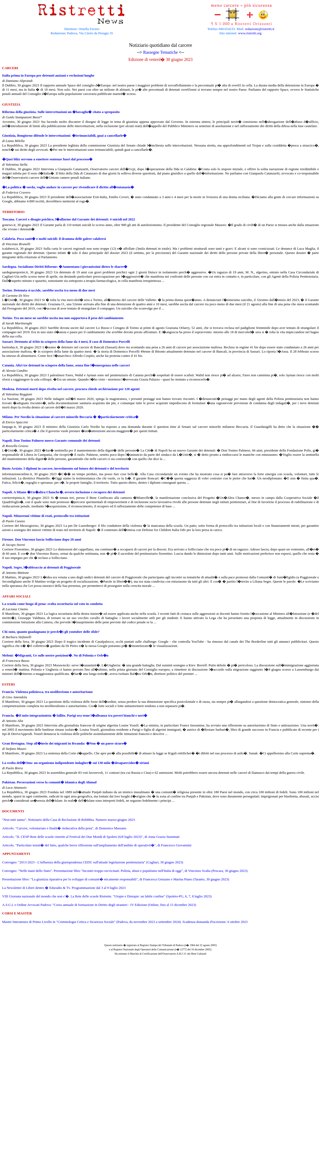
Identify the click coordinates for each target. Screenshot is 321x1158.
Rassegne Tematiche (160, 52)
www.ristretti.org (249, 33)
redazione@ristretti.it (259, 29)
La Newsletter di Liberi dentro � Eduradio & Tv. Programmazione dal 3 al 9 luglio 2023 (64, 888)
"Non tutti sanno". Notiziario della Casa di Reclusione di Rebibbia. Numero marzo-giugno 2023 (68, 820)
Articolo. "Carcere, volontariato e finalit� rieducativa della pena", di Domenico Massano (64, 828)
